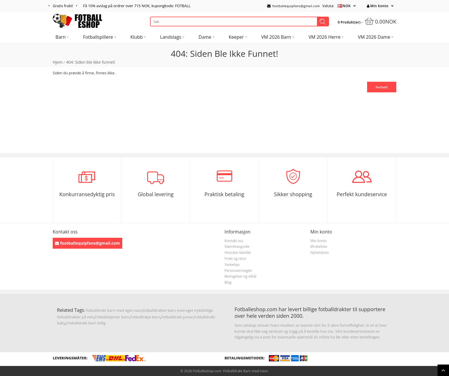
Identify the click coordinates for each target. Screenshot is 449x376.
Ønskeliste (318, 246)
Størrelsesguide (236, 246)
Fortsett (382, 87)
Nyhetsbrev (319, 252)
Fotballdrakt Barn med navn (245, 371)
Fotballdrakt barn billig (85, 323)
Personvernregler (238, 270)
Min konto (377, 5)
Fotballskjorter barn (112, 316)
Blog (228, 282)
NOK (347, 5)
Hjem (58, 62)
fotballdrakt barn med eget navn (114, 310)
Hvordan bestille (237, 252)
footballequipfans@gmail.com (293, 6)
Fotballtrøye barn (145, 316)
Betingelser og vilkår (240, 276)
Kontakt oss (233, 240)
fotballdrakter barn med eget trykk (173, 310)
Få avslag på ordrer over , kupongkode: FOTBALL (136, 5)
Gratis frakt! (63, 5)
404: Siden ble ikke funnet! (90, 62)
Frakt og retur (235, 258)
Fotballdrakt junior (177, 316)
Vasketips (232, 264)
